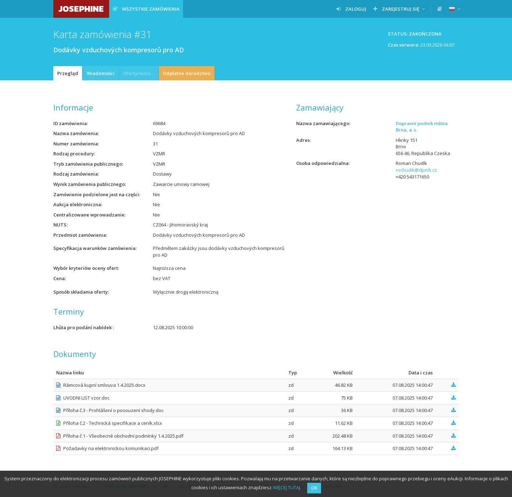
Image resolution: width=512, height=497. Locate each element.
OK (314, 488)
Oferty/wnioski (139, 73)
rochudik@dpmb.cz (416, 170)
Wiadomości (100, 73)
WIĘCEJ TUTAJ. (287, 487)
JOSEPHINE (81, 8)
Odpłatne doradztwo (186, 73)
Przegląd (67, 73)
